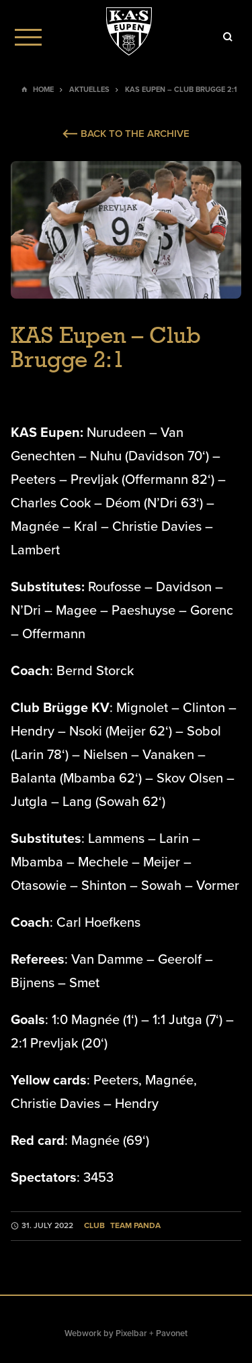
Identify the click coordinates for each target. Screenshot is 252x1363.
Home (43, 89)
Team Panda (135, 1226)
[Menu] (28, 36)
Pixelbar (131, 1333)
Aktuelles (89, 89)
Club (94, 1226)
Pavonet (171, 1333)
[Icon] (227, 36)
